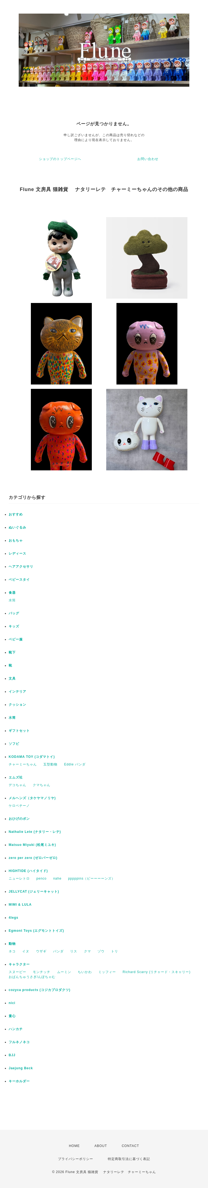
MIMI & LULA (20, 904)
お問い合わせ (147, 159)
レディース (17, 553)
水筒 (12, 600)
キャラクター (19, 964)
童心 (12, 1016)
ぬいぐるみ (17, 527)
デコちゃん (17, 785)
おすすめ (16, 514)
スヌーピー (17, 972)
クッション (17, 704)
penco (41, 878)
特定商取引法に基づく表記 (129, 1159)
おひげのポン (19, 819)
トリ (114, 951)
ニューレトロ (19, 878)
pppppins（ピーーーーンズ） (91, 878)
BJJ (12, 1055)
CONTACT (130, 1146)
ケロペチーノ (19, 806)
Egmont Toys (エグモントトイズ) (36, 931)
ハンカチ (16, 1029)
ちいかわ (85, 972)
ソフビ (14, 744)
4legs (13, 918)
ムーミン (64, 972)
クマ (87, 951)
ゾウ (101, 951)
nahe (57, 878)
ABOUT (101, 1146)
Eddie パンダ (75, 764)
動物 (12, 944)
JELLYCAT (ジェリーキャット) (34, 891)
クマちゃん (41, 785)
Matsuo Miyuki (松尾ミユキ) (32, 845)
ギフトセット (19, 731)
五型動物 (50, 764)
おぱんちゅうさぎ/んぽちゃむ (32, 977)
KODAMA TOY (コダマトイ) (32, 757)
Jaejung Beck (21, 1068)
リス (73, 951)
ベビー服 (16, 639)
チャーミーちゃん (23, 764)
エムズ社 (16, 777)
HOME (74, 1146)
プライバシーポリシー (75, 1159)
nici (12, 1003)
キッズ (14, 626)
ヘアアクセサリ (21, 566)
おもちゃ (16, 540)
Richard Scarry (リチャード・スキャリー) (157, 972)
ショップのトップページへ (60, 159)
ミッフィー (107, 972)
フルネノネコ (19, 1042)
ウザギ (41, 951)
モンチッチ (41, 972)
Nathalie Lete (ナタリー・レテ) (35, 832)
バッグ (14, 613)
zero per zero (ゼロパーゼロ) (33, 858)
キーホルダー (19, 1081)
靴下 (12, 652)
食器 (12, 593)
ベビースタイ (19, 580)
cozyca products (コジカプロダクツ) (39, 990)
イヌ (25, 951)
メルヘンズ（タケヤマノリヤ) (32, 798)
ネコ (12, 951)
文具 (12, 678)
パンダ (58, 951)
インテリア (17, 691)
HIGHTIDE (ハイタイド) (28, 871)
